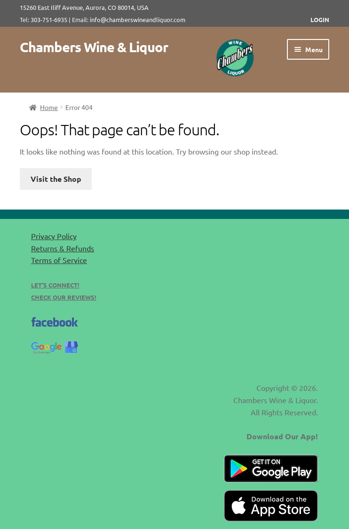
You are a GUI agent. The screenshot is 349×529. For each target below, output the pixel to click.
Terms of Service (59, 259)
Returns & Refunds (62, 248)
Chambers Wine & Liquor (94, 47)
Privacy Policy (54, 236)
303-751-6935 (49, 19)
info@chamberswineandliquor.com (137, 19)
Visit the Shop (56, 179)
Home (49, 107)
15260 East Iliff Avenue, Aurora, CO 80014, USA (87, 7)
